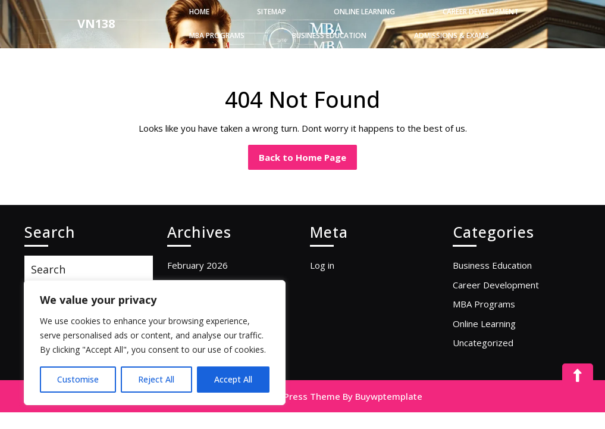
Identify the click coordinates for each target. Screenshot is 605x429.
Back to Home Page (308, 154)
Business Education (329, 35)
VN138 (96, 23)
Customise (78, 379)
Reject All (156, 379)
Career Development (481, 12)
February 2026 (197, 265)
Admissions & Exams (451, 35)
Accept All (233, 379)
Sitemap (271, 12)
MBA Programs (216, 35)
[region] (155, 342)
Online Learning (364, 12)
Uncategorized (483, 343)
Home (199, 12)
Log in (322, 265)
